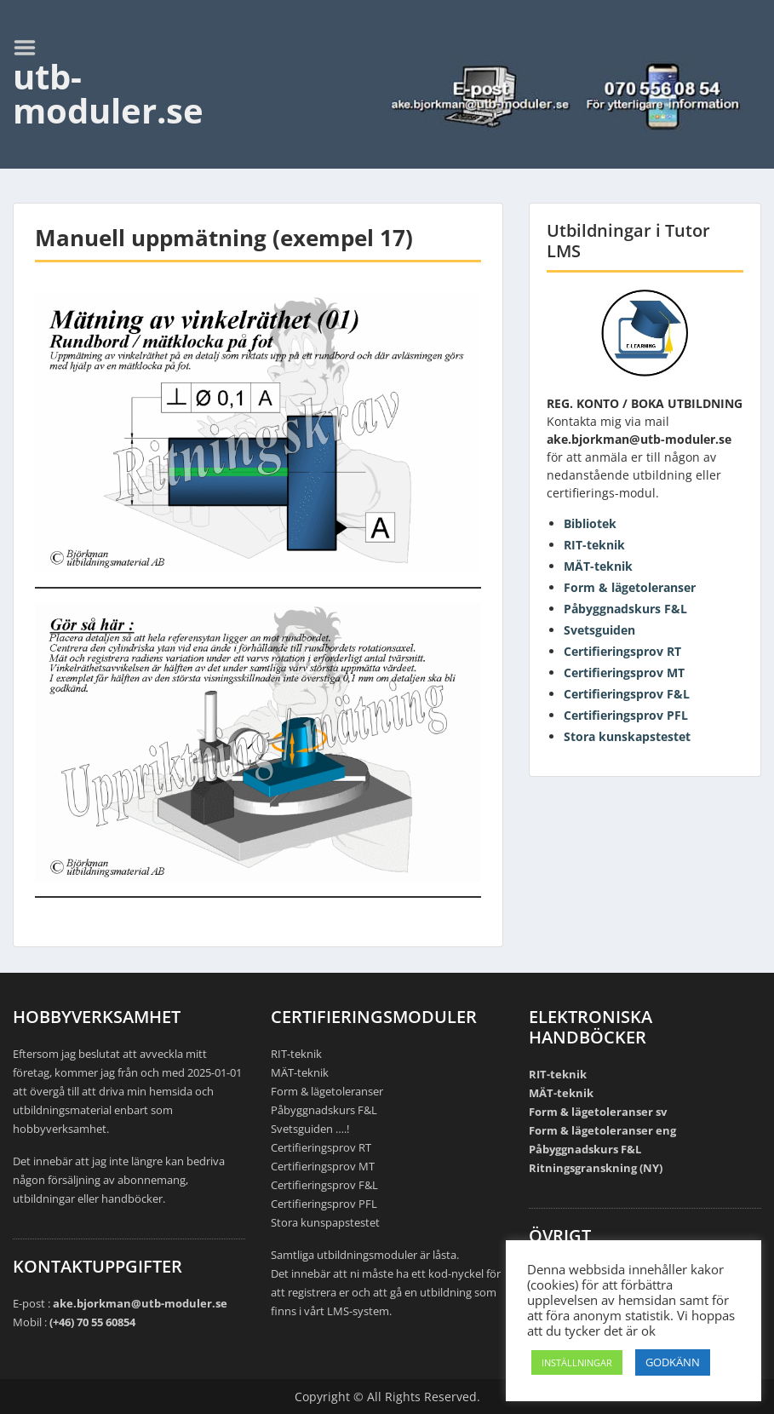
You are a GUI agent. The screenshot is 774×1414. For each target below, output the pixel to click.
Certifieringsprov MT (624, 672)
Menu (31, 48)
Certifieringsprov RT (622, 651)
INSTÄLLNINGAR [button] (577, 1362)
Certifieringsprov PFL (626, 715)
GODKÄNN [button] (672, 1362)
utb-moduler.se (108, 93)
